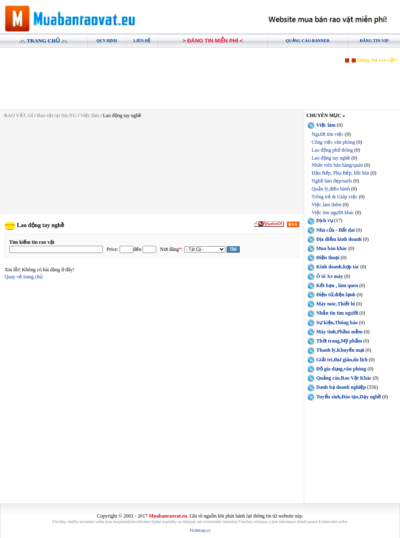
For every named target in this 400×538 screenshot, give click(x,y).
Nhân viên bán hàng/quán (337, 165)
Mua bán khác (331, 248)
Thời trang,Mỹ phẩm (339, 341)
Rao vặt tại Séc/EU (57, 115)
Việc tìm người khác (333, 212)
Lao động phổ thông (332, 150)
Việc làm (89, 115)
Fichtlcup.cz (200, 530)
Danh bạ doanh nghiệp (341, 387)
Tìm (233, 249)
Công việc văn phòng (333, 142)
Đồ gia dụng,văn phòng (341, 369)
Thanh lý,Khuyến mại (340, 350)
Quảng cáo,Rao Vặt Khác (343, 378)
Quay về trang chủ (23, 277)
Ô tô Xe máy (329, 276)
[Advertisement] (200, 82)
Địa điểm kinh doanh (339, 239)
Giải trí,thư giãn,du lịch (342, 360)
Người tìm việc (328, 134)
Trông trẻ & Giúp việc (335, 197)
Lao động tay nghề (331, 158)
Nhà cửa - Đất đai (335, 230)
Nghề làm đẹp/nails (332, 181)
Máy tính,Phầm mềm (339, 332)
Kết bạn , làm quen (337, 285)
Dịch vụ (324, 220)
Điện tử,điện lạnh (335, 295)
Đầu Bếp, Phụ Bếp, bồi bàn (340, 173)
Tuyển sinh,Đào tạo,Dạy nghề (348, 397)
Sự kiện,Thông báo (337, 322)
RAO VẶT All (18, 115)
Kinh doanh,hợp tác (337, 267)
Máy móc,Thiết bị (335, 304)
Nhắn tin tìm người (337, 313)
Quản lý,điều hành (331, 189)
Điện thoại (328, 257)
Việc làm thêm (327, 205)
